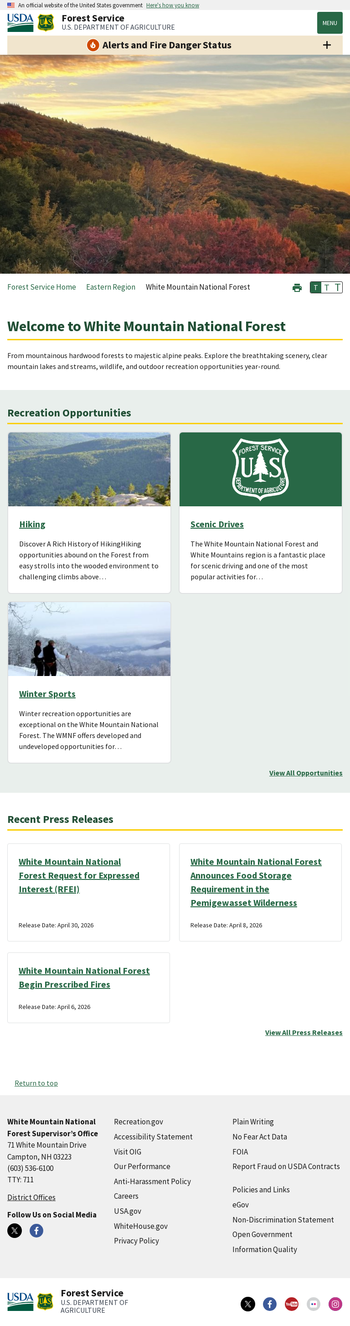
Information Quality (264, 1249)
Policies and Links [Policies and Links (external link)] (261, 1190)
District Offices (31, 1197)
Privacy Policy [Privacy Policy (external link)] (136, 1241)
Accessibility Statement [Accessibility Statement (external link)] (153, 1137)
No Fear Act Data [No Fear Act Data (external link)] (259, 1137)
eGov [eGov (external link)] (240, 1205)
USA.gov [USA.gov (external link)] (127, 1211)
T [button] (316, 287)
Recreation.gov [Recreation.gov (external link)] (138, 1122)
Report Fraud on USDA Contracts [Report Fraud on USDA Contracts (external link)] (286, 1166)
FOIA (240, 1152)
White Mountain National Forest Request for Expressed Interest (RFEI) (79, 875)
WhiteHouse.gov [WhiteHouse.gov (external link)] (141, 1226)
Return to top (36, 1082)
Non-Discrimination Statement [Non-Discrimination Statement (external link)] (283, 1220)
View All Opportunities (306, 772)
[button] (297, 286)
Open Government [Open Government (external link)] (262, 1234)
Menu (330, 23)
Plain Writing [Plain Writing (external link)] (253, 1122)
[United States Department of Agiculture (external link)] (22, 23)
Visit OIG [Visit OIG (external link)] (127, 1152)
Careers (126, 1196)
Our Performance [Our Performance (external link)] (142, 1166)
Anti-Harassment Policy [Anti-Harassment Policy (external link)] (152, 1181)
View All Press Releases (304, 1032)
